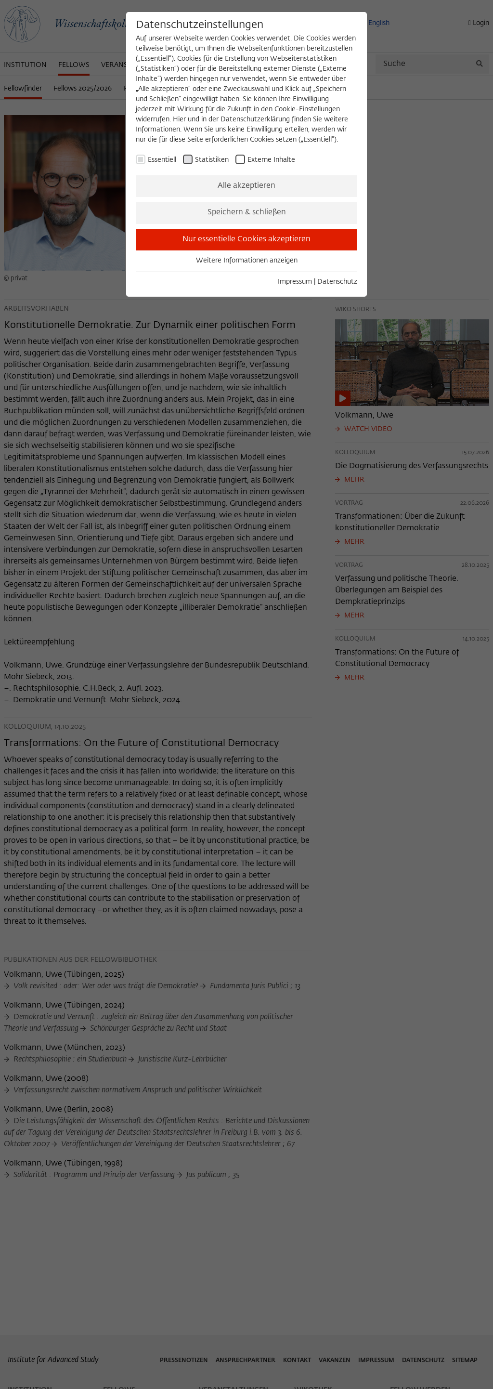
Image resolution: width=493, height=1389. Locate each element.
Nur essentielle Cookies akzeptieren (246, 239)
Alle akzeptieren (246, 186)
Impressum (295, 281)
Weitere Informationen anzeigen (247, 260)
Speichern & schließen (247, 212)
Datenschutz (337, 281)
